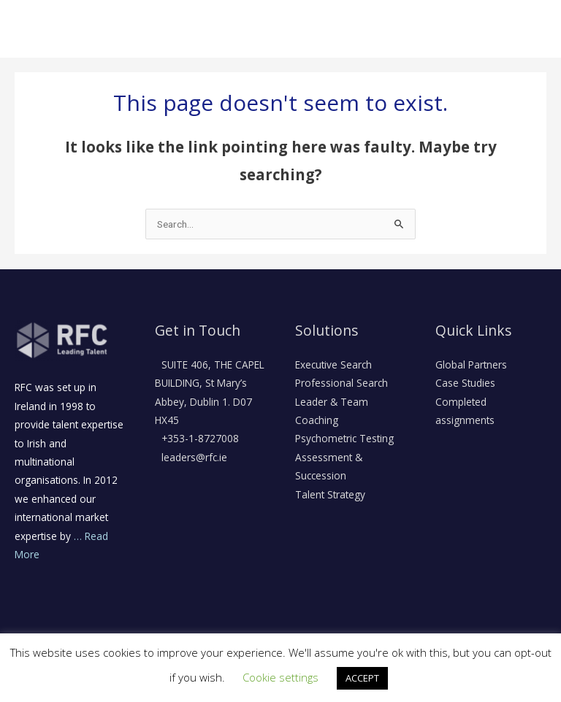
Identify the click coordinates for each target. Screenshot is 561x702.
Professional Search (341, 383)
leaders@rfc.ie (193, 457)
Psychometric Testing (344, 438)
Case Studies (465, 383)
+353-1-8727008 (199, 438)
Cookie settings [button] (280, 677)
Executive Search (333, 364)
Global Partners (471, 364)
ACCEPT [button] (362, 677)
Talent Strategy (330, 494)
